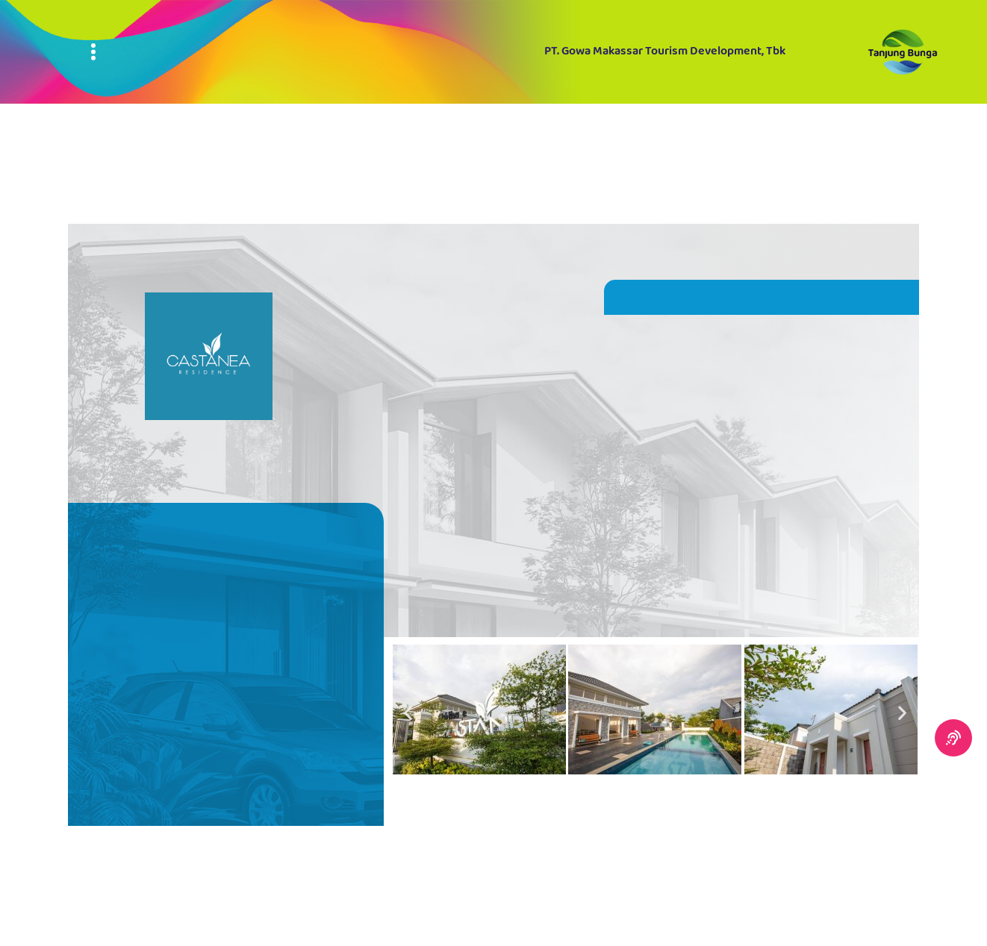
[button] (408, 712)
